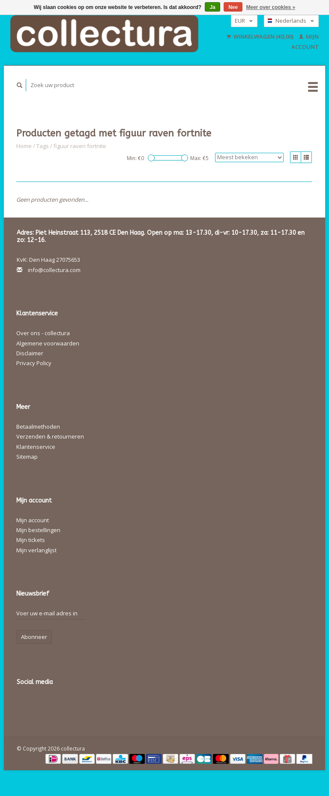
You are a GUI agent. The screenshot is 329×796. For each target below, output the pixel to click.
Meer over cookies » (271, 7)
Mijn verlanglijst (36, 550)
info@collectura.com (54, 270)
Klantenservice (35, 447)
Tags (42, 146)
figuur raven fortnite (80, 146)
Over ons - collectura (43, 333)
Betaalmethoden (38, 426)
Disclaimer (29, 353)
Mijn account (32, 520)
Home (24, 146)
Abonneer (34, 637)
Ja (212, 7)
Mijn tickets (30, 540)
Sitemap (27, 456)
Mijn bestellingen (38, 530)
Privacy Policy (33, 363)
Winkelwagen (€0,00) (261, 36)
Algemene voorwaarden (47, 343)
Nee (233, 7)
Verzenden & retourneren (50, 436)
